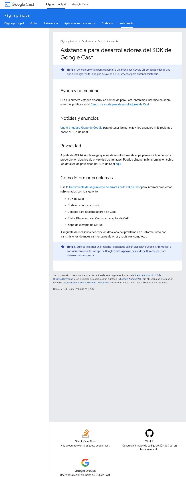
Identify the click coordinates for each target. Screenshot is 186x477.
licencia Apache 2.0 (130, 279)
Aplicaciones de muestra (79, 23)
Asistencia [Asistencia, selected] (126, 23)
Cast (23, 4)
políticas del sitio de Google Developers (87, 282)
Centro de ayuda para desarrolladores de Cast (120, 104)
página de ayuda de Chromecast (112, 74)
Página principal (17, 15)
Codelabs (108, 23)
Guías (33, 23)
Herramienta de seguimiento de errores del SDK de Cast (105, 187)
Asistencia (112, 41)
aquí (118, 164)
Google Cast (80, 4)
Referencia (51, 23)
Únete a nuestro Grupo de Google (81, 127)
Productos (87, 41)
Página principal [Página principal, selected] (56, 4)
